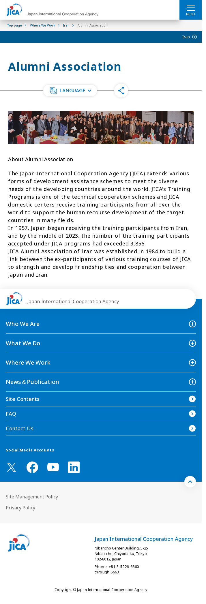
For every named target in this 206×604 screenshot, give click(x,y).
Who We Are (23, 324)
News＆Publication (32, 382)
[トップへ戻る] (190, 481)
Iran (186, 37)
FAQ (11, 413)
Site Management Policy (32, 497)
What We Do (23, 343)
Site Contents (23, 398)
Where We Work (28, 362)
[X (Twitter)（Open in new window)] (11, 467)
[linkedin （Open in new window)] (74, 467)
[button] (70, 90)
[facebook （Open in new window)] (32, 467)
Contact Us (19, 428)
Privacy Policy (20, 507)
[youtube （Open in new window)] (53, 467)
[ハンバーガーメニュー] (190, 7)
